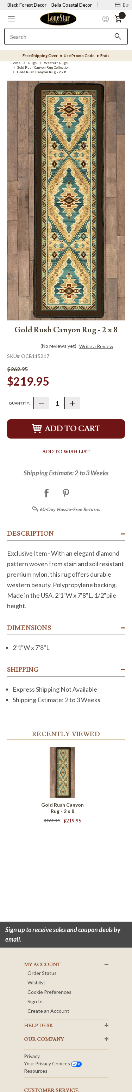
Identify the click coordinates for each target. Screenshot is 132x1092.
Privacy (32, 1056)
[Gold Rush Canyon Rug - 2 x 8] (41, 72)
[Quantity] (56, 403)
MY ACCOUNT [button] (42, 965)
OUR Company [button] (44, 1039)
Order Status (42, 973)
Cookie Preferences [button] (49, 992)
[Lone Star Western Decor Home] (58, 18)
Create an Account (48, 1011)
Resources (36, 1071)
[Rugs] (32, 63)
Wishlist (36, 982)
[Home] (15, 63)
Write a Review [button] (96, 346)
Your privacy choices (53, 1063)
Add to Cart (66, 429)
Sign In (35, 1001)
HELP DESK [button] (38, 1026)
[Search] (118, 36)
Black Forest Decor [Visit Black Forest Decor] (26, 5)
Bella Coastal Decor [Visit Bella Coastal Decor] (71, 5)
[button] (11, 19)
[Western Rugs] (56, 63)
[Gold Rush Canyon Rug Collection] (43, 67)
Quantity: (19, 403)
